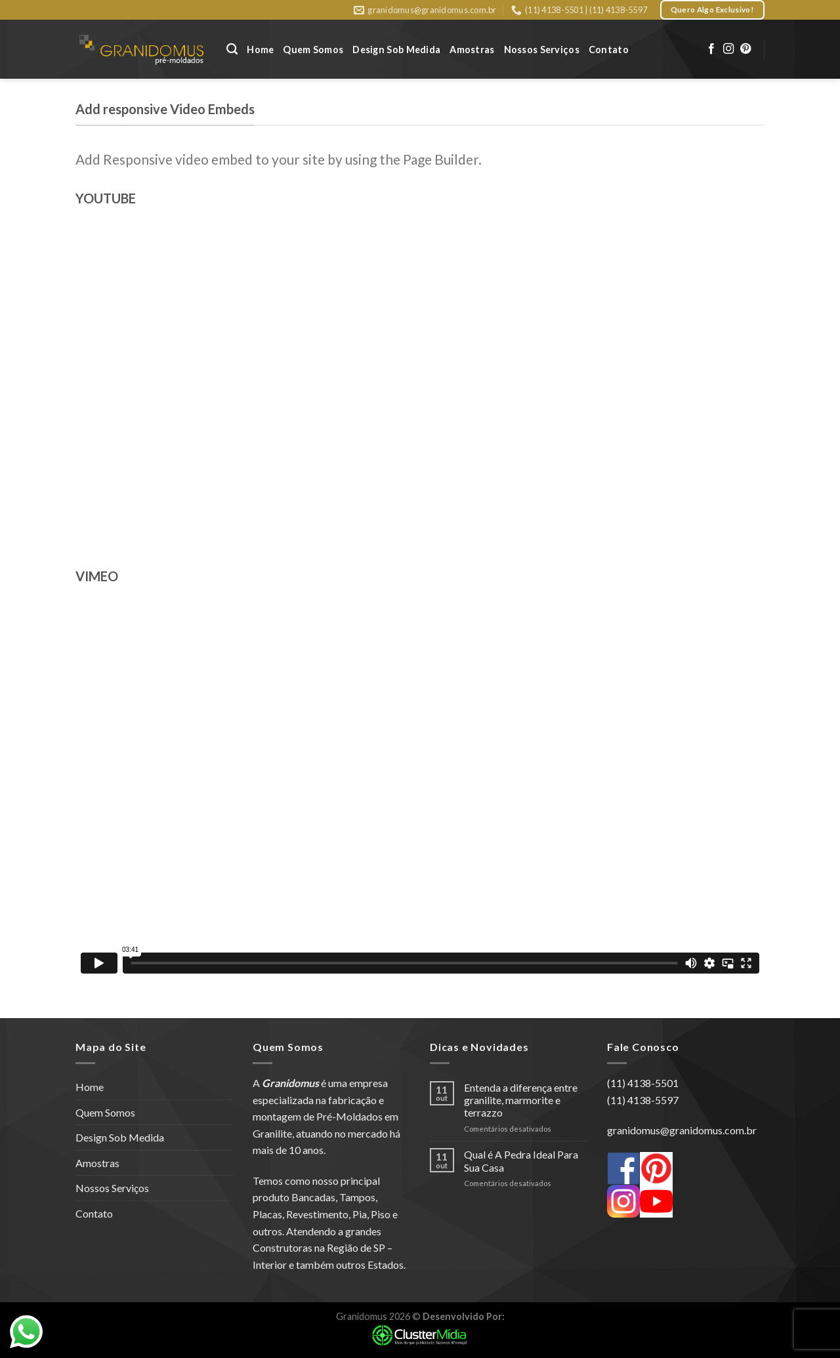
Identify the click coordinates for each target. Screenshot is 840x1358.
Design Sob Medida (396, 49)
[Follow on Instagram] (728, 49)
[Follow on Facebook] (711, 49)
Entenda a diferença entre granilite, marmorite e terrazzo (521, 1100)
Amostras (472, 49)
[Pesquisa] (232, 49)
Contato (609, 49)
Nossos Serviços (541, 49)
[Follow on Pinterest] (745, 49)
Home (260, 49)
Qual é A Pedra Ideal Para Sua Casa (521, 1160)
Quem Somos (313, 49)
